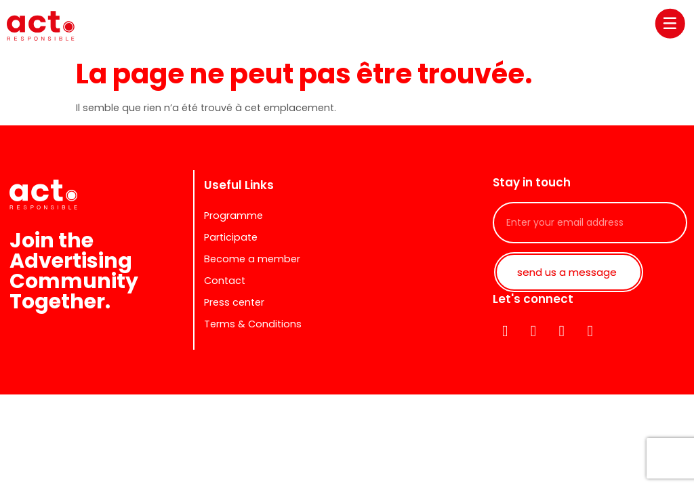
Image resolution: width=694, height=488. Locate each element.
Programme (233, 215)
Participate (231, 237)
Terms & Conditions (253, 324)
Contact (224, 280)
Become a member (252, 259)
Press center (234, 302)
